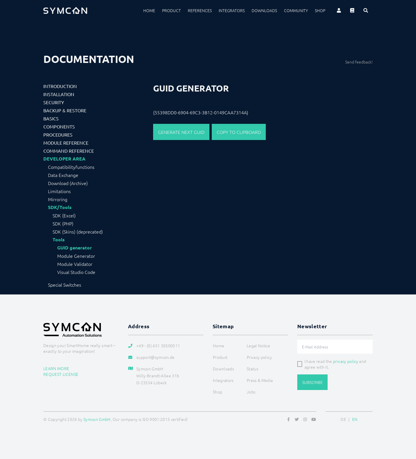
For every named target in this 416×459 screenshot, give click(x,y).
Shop (320, 10)
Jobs (251, 392)
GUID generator (74, 248)
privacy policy (345, 361)
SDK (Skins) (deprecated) (78, 231)
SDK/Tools (60, 207)
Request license (60, 374)
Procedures (58, 134)
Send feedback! (359, 62)
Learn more (56, 368)
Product (171, 10)
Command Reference (68, 151)
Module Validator (74, 264)
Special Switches (64, 285)
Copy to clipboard (239, 132)
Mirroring (57, 199)
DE (343, 419)
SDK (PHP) (63, 223)
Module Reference (65, 142)
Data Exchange (63, 175)
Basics (51, 118)
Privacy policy (259, 357)
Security (53, 102)
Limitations (59, 191)
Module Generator (76, 256)
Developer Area (64, 159)
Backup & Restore (64, 110)
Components (59, 126)
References (200, 10)
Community (296, 10)
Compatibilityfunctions (71, 167)
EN (355, 419)
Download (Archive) (68, 183)
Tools (59, 239)
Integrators (232, 10)
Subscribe (312, 382)
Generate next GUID (181, 132)
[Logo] (65, 10)
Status (252, 369)
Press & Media (260, 380)
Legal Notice (258, 345)
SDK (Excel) (64, 215)
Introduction (60, 86)
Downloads (264, 10)
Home (149, 10)
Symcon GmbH (97, 419)
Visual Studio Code (76, 272)
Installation (58, 94)
